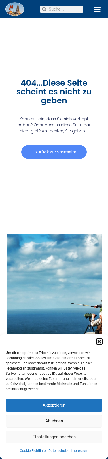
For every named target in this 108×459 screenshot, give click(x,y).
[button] (99, 341)
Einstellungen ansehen (54, 436)
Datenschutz (58, 451)
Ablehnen (54, 421)
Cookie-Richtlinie (33, 451)
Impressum (79, 451)
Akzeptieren (54, 405)
